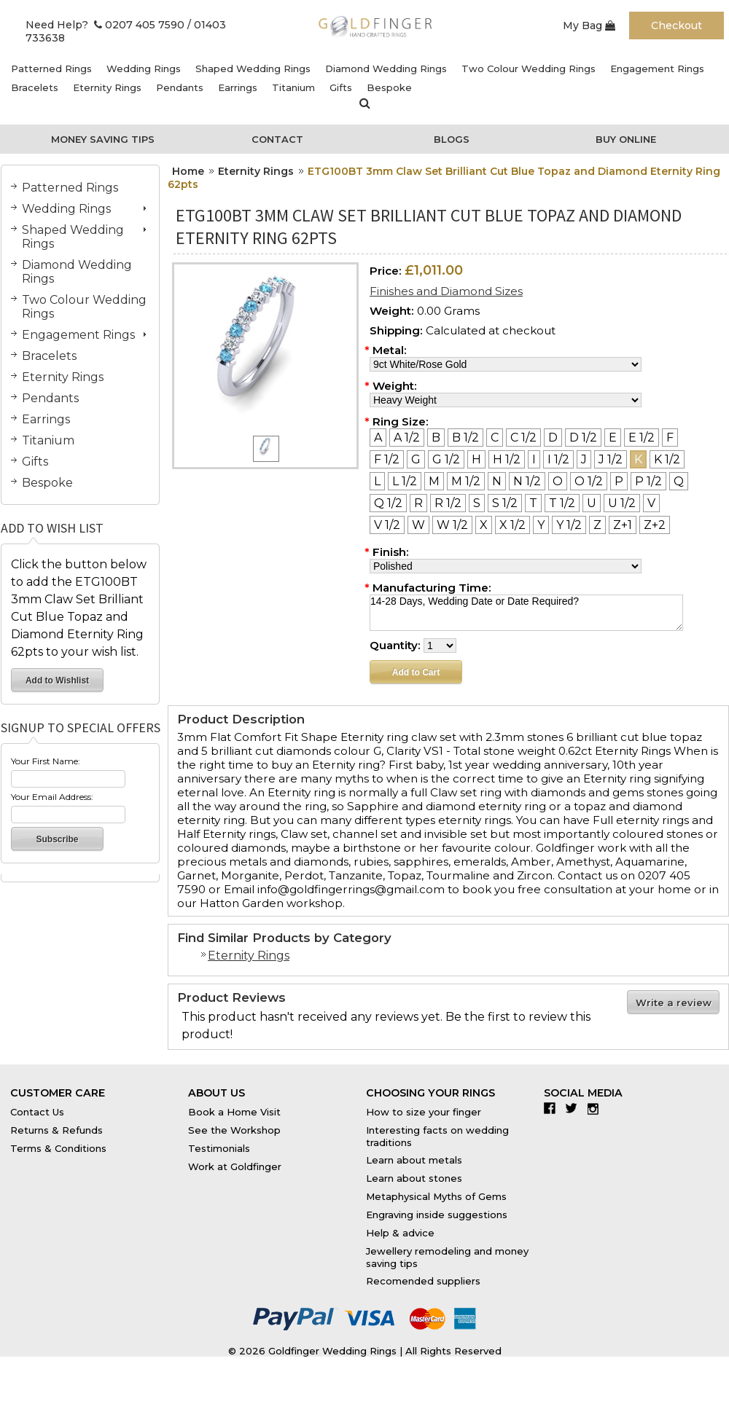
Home (188, 171)
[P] (619, 481)
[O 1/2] (588, 481)
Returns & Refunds (56, 1130)
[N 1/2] (527, 481)
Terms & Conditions (58, 1148)
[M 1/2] (466, 481)
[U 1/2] (622, 503)
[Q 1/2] (388, 503)
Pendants (179, 87)
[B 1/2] (465, 437)
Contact (277, 139)
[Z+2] (654, 525)
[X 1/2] (512, 525)
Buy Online (626, 139)
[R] (418, 503)
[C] (494, 437)
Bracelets (34, 87)
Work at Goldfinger (234, 1166)
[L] (377, 481)
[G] (416, 459)
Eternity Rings (107, 87)
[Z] (597, 525)
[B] (436, 437)
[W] (418, 525)
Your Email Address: (52, 796)
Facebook (553, 1108)
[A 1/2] (406, 437)
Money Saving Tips (103, 139)
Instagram (597, 1108)
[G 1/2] (446, 459)
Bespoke (389, 87)
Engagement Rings (657, 68)
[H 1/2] (506, 459)
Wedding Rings (143, 68)
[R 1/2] (448, 503)
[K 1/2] (667, 459)
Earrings (237, 87)
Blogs (451, 139)
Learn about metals (414, 1160)
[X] (483, 525)
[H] (476, 459)
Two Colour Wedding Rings (528, 68)
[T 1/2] (562, 503)
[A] (378, 437)
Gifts (341, 87)
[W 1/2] (452, 525)
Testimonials (219, 1148)
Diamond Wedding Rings (386, 68)
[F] (670, 437)
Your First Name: (45, 761)
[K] (638, 459)
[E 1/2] (641, 437)
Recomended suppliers (423, 1281)
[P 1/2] (648, 481)
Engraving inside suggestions (436, 1214)
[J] (584, 459)
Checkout (676, 25)
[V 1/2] (387, 525)
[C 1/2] (523, 437)
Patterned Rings (51, 68)
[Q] (678, 481)
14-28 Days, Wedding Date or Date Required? (526, 613)
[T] (533, 503)
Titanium (293, 87)
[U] (591, 503)
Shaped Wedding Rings (253, 68)
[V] (651, 503)
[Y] (541, 525)
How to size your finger (423, 1112)
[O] (557, 481)
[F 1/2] (387, 459)
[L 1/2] (404, 481)
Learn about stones (414, 1178)
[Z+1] (622, 525)
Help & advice (400, 1233)
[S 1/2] (505, 503)
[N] (497, 481)
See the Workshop (234, 1130)
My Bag (589, 25)
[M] (434, 481)
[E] (612, 437)
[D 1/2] (583, 437)
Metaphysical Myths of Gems (436, 1196)
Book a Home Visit (234, 1112)
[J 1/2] (610, 459)
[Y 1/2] (569, 525)
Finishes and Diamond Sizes (446, 291)
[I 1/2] (558, 459)
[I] (534, 459)
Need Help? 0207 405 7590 (105, 24)
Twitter (575, 1108)
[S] (477, 503)
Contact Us (37, 1112)
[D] (553, 437)
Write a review (674, 1002)
